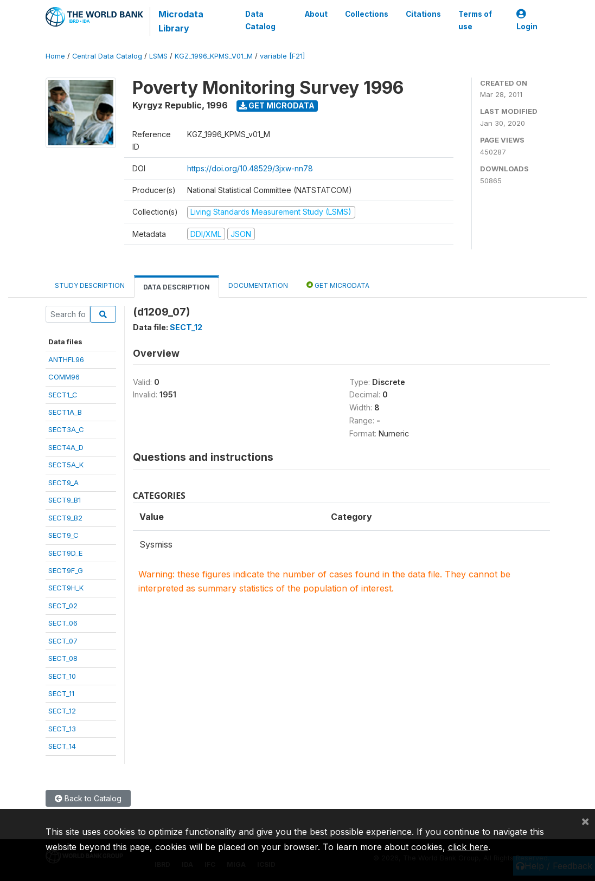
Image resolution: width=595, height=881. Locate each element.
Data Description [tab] (176, 287)
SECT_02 (63, 605)
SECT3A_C (66, 429)
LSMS (158, 56)
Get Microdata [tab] (337, 285)
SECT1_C (63, 394)
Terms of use (474, 20)
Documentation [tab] (258, 285)
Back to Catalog (88, 798)
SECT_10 (62, 676)
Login (527, 20)
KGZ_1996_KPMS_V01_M (214, 56)
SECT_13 (62, 728)
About (315, 14)
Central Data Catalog (107, 56)
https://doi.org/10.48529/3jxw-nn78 (250, 168)
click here (468, 846)
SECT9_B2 (65, 517)
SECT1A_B (65, 412)
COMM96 (64, 376)
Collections (366, 14)
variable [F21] (282, 56)
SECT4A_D (66, 447)
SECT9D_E (65, 553)
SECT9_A (63, 482)
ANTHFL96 (66, 359)
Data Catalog (260, 20)
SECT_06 (63, 623)
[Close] (585, 820)
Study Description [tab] (90, 285)
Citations (422, 14)
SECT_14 (62, 746)
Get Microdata (277, 105)
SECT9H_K (66, 587)
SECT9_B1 (64, 500)
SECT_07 (63, 640)
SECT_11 (61, 693)
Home (55, 56)
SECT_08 (63, 658)
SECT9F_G (65, 570)
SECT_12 (62, 710)
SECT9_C (63, 535)
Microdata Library (180, 21)
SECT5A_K (66, 464)
